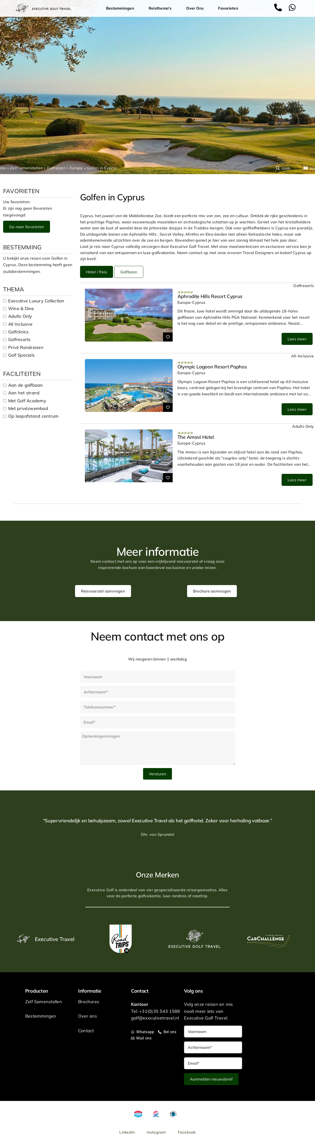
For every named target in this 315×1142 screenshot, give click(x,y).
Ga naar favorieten (26, 226)
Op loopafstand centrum (33, 416)
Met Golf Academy (27, 400)
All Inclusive (20, 324)
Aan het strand (23, 393)
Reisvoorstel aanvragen (103, 591)
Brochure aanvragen (212, 591)
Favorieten (228, 8)
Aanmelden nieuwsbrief (211, 1079)
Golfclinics (18, 332)
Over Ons (196, 8)
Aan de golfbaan (25, 385)
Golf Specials (21, 355)
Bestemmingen (121, 8)
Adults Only (20, 316)
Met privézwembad (28, 408)
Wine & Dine (21, 308)
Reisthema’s (161, 8)
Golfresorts (19, 339)
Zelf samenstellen (26, 167)
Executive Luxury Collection (36, 301)
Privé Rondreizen (26, 347)
